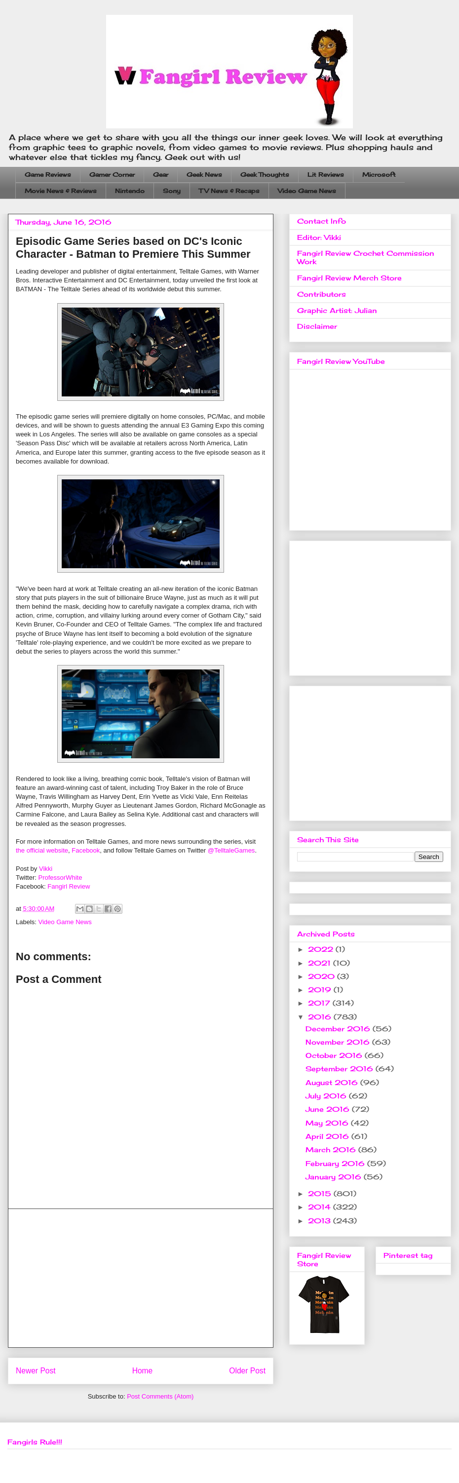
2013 (320, 1220)
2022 (322, 949)
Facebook (86, 850)
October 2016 (335, 1055)
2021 (320, 963)
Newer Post (36, 1370)
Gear (160, 174)
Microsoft (379, 174)
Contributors (321, 294)
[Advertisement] (141, 1278)
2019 (321, 989)
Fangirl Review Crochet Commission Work (365, 257)
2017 (320, 1003)
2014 (320, 1207)
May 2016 (328, 1123)
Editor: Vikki (319, 237)
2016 (321, 1017)
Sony (172, 191)
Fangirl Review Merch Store (349, 277)
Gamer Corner (112, 174)
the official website (42, 850)
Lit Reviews (325, 174)
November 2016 (339, 1042)
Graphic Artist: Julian (337, 310)
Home (142, 1370)
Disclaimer (317, 326)
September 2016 (341, 1068)
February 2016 (336, 1163)
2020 (322, 976)
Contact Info (321, 221)
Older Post (247, 1370)
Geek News (204, 174)
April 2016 (328, 1136)
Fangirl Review (68, 886)
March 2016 (332, 1149)
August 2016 (333, 1082)
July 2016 (327, 1096)
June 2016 (329, 1109)
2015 (321, 1193)
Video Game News (307, 191)
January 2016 (335, 1176)
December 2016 (339, 1028)
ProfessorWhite (60, 877)
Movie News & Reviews (61, 191)
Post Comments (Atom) (160, 1396)
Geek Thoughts (264, 174)
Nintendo (130, 191)
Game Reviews (48, 174)
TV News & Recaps (229, 191)
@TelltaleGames (231, 850)
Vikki (45, 868)
